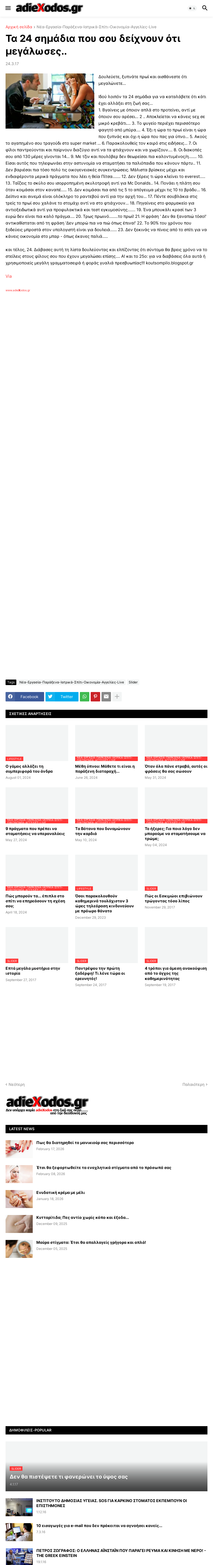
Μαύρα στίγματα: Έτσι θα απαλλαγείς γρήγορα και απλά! (91, 1242)
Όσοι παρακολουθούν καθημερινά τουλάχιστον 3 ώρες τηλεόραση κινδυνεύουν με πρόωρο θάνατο (104, 903)
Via (9, 276)
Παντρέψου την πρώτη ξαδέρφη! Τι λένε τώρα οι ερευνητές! (100, 973)
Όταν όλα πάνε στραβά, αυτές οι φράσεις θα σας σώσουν (176, 768)
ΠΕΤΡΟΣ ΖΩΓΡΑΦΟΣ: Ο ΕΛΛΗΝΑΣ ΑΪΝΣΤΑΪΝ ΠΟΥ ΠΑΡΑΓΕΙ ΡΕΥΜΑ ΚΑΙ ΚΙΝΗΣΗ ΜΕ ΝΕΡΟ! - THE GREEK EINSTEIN (121, 1553)
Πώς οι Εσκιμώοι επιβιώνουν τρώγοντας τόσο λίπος (173, 898)
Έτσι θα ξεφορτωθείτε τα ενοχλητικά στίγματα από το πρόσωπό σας (103, 1167)
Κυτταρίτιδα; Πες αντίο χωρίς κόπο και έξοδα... (82, 1217)
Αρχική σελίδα (19, 27)
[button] (7, 8)
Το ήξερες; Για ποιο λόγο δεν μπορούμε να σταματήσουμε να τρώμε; (175, 833)
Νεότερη (17, 1084)
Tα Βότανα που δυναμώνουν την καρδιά (102, 831)
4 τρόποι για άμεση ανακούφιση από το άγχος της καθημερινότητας (176, 973)
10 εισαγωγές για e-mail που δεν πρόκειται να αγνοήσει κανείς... (99, 1525)
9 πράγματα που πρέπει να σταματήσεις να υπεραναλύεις (35, 831)
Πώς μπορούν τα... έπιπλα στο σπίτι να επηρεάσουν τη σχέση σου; (35, 900)
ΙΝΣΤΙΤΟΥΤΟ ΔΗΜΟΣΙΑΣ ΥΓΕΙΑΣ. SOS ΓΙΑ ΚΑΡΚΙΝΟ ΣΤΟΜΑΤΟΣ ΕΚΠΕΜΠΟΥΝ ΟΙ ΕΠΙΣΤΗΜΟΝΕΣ (111, 1503)
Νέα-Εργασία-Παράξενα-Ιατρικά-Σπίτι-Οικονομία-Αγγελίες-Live (96, 27)
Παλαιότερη (193, 1084)
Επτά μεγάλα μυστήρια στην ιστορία (33, 971)
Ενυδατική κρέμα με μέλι (60, 1192)
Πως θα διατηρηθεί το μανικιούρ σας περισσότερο (85, 1142)
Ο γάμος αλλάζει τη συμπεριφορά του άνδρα (29, 768)
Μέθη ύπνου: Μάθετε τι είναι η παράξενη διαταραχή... (105, 768)
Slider (133, 682)
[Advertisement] (94, 356)
